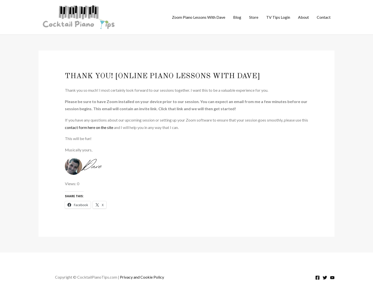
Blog (237, 17)
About (303, 17)
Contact (324, 17)
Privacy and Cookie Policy (142, 277)
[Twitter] (325, 277)
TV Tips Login (278, 17)
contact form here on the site (89, 127)
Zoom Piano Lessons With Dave (198, 17)
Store (253, 17)
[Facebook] (317, 277)
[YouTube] (332, 277)
